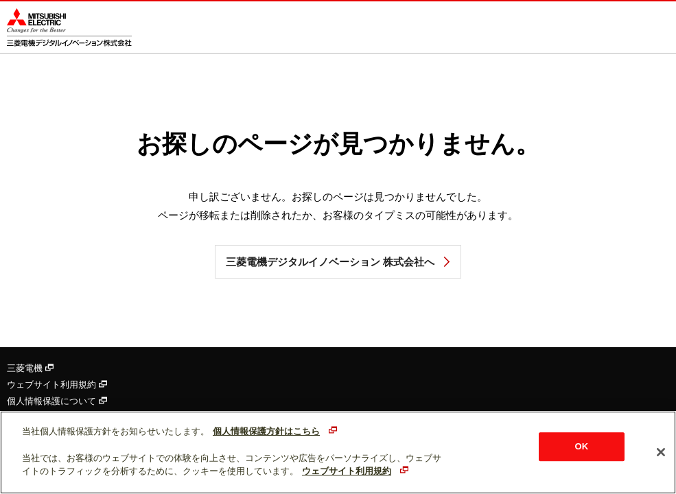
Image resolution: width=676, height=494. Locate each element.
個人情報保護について (57, 401)
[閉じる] (661, 452)
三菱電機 (30, 368)
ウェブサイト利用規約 (57, 384)
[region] (338, 452)
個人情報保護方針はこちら (266, 431)
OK (582, 447)
